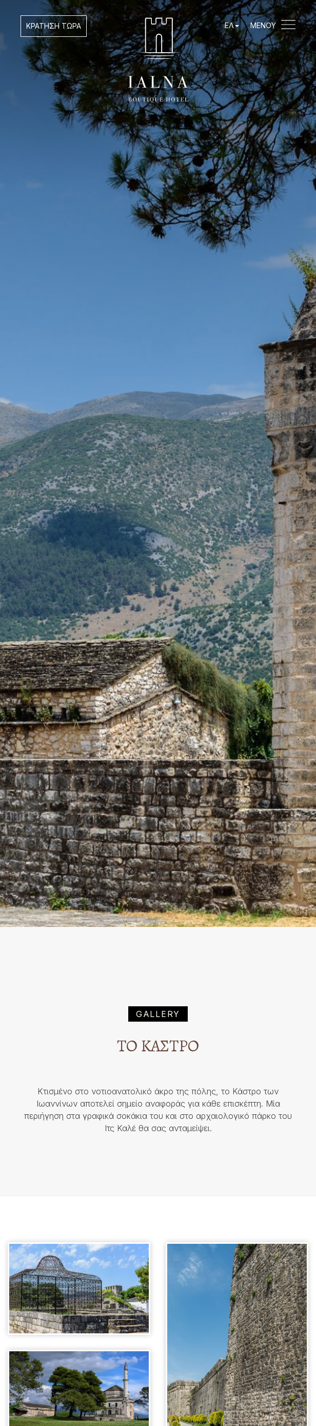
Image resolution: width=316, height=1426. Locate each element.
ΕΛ (232, 25)
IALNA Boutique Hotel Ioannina (158, 60)
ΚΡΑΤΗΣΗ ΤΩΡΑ (53, 25)
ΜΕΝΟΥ (272, 26)
